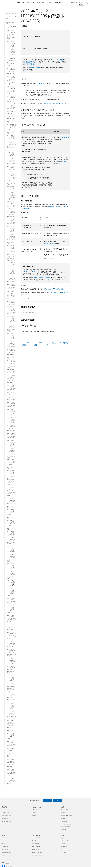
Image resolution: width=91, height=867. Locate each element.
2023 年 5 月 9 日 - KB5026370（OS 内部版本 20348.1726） (11, 420)
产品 (37, 2)
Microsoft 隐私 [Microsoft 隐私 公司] (64, 846)
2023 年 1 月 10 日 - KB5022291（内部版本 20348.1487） (11, 451)
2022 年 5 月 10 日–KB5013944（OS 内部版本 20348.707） (11, 627)
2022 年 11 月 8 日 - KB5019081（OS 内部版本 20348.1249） (11, 501)
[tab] (25, 325)
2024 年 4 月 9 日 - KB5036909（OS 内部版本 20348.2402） (11, 319)
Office (32, 2)
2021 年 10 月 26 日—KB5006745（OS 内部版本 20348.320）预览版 (11, 753)
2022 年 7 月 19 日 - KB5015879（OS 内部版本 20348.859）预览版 (11, 575)
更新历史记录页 (29, 64)
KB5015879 (63, 161)
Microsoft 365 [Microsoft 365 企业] (5, 849)
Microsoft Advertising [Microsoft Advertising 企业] (6, 852)
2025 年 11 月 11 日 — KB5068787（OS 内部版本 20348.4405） (11, 115)
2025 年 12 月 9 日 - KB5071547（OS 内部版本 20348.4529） (11, 106)
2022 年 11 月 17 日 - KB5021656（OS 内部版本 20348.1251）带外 (11, 491)
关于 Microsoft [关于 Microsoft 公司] (64, 840)
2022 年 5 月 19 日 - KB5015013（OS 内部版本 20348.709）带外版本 (11, 618)
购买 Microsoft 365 (58, 2)
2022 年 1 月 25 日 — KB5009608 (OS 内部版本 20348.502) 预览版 (11, 687)
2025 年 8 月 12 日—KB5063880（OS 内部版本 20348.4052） (11, 153)
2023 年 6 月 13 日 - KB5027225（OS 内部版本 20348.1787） (11, 412)
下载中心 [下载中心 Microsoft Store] (34, 812)
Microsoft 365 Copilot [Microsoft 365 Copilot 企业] (6, 855)
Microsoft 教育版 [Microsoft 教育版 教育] (65, 809)
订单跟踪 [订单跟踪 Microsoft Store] (34, 815)
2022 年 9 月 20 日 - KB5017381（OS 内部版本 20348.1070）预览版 (11, 541)
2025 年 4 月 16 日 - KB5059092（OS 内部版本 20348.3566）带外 (11, 196)
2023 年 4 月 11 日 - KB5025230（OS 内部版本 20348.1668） (11, 428)
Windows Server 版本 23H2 (12, 17)
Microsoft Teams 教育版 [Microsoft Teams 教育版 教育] (66, 815)
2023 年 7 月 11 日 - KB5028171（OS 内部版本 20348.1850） (11, 404)
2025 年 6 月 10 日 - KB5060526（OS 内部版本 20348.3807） (11, 168)
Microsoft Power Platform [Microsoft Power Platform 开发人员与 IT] (37, 852)
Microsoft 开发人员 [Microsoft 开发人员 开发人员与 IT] (36, 838)
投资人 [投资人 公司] (62, 849)
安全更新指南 (46, 103)
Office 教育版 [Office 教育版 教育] (64, 821)
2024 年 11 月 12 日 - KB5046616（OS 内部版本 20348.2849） (11, 255)
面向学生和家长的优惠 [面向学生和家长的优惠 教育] (66, 827)
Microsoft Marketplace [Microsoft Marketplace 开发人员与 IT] (37, 849)
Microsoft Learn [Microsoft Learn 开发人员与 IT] (35, 840)
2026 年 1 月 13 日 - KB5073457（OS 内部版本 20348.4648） (11, 99)
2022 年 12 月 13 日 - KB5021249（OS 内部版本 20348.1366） (11, 470)
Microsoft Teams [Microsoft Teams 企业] (5, 858)
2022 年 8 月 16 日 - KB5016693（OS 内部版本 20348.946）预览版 (11, 558)
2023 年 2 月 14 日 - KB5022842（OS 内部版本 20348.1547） (11, 443)
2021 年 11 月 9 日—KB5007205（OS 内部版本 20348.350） (11, 743)
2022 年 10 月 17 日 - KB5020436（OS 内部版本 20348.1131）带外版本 (11, 521)
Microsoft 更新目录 (50, 243)
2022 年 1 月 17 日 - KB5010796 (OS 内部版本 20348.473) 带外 (11, 698)
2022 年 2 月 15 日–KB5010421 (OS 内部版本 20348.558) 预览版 (11, 670)
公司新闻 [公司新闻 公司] (63, 843)
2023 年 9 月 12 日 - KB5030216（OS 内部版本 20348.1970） (11, 387)
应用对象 (24, 26)
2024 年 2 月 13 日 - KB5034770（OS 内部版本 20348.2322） (11, 344)
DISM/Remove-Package (30, 272)
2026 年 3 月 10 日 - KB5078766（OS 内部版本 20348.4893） (11, 52)
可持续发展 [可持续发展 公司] (63, 852)
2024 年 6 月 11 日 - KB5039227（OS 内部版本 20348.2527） (11, 303)
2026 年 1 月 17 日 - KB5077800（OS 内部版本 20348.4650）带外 (11, 90)
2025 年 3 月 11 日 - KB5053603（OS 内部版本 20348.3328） (11, 221)
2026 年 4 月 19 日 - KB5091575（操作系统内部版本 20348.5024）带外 (11, 35)
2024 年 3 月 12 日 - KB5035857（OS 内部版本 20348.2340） (11, 336)
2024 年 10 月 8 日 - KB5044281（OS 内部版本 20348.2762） (11, 263)
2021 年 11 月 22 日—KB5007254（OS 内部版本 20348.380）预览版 (11, 734)
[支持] (18, 2)
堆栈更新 (51, 206)
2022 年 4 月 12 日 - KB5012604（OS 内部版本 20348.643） (11, 644)
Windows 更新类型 (57, 60)
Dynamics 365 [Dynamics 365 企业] (5, 846)
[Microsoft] (8, 2)
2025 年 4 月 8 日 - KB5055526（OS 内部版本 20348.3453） (11, 214)
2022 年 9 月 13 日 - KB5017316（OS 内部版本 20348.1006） (11, 549)
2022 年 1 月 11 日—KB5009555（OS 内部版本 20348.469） (11, 706)
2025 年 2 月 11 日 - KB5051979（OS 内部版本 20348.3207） (11, 229)
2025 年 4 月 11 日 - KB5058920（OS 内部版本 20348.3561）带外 (11, 205)
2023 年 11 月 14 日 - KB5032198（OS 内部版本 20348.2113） (11, 370)
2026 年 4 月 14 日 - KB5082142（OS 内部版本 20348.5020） (11, 44)
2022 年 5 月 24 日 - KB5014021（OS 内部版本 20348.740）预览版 (11, 609)
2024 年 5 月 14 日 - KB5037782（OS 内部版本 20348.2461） (11, 311)
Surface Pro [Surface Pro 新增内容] (4, 809)
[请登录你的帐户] (87, 2)
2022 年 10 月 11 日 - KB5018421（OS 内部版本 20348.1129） (11, 531)
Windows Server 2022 (10, 22)
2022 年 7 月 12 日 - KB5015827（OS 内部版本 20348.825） (11, 583)
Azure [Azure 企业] (3, 843)
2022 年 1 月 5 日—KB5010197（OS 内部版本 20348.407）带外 (11, 715)
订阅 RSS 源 (26, 298)
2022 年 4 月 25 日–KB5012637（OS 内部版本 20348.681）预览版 (11, 635)
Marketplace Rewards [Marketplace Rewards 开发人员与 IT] (36, 855)
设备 (43, 2)
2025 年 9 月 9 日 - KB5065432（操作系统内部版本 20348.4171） (11, 145)
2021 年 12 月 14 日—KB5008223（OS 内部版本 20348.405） (11, 724)
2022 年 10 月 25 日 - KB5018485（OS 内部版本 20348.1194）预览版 (11, 510)
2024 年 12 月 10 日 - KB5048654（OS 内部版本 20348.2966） (11, 245)
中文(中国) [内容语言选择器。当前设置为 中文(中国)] (7, 863)
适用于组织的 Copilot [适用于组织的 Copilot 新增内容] (6, 815)
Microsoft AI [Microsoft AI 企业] (4, 838)
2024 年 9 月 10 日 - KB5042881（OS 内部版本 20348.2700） (11, 271)
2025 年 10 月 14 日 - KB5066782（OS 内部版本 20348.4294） (11, 135)
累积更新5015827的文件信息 (54, 289)
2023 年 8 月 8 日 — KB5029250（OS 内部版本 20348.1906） (11, 396)
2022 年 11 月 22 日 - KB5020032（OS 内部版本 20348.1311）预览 (11, 480)
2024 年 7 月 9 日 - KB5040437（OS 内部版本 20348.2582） (11, 286)
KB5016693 (65, 137)
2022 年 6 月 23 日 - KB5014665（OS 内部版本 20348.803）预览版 (11, 592)
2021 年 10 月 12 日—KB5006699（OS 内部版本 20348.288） (11, 763)
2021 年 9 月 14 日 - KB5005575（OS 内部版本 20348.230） (11, 781)
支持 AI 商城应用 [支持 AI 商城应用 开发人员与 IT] (35, 843)
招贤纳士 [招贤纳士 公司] (63, 838)
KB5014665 (40, 83)
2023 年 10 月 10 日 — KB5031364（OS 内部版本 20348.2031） (11, 379)
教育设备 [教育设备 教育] (63, 812)
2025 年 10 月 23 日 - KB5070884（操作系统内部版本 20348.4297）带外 (11, 125)
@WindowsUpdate (34, 68)
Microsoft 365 (25, 2)
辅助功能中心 (64, 343)
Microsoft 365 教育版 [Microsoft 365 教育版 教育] (66, 818)
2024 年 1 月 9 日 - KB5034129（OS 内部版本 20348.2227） (11, 351)
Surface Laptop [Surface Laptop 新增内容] (5, 812)
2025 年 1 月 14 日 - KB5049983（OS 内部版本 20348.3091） (11, 237)
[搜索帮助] (82, 2)
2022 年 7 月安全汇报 (59, 103)
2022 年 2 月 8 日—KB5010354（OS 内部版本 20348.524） (11, 678)
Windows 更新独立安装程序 (41, 278)
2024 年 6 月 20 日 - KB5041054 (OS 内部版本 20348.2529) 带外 (11, 295)
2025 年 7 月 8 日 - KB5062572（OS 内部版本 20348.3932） (11, 161)
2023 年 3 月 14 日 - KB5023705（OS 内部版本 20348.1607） (11, 435)
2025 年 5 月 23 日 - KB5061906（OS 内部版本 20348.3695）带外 (11, 177)
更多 (48, 2)
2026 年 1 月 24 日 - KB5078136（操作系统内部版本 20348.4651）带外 (11, 80)
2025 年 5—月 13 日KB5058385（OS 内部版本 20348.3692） (11, 186)
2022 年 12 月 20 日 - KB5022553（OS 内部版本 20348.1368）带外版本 (11, 460)
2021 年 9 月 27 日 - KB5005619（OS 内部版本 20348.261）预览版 (11, 772)
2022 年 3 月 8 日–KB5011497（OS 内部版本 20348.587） (11, 661)
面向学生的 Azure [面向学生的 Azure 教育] (65, 829)
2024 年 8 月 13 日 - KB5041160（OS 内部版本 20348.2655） (11, 279)
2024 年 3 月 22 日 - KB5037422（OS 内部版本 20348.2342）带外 (11, 328)
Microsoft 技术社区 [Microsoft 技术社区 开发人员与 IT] (36, 846)
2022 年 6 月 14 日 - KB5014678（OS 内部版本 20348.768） (11, 600)
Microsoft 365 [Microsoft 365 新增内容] (5, 818)
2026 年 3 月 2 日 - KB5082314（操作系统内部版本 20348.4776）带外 (11, 61)
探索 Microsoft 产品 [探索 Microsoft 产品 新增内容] (6, 821)
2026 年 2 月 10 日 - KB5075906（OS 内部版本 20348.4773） (11, 70)
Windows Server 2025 (12, 13)
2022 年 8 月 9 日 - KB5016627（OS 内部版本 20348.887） (11, 566)
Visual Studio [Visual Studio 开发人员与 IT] (34, 858)
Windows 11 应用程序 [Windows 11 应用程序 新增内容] (7, 824)
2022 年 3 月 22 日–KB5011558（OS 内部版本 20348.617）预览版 (11, 652)
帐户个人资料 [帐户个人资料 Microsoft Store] (35, 809)
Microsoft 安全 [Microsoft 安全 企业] (5, 840)
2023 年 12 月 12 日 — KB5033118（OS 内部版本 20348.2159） (11, 360)
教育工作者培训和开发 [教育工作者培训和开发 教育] (66, 824)
